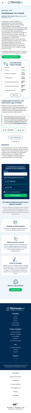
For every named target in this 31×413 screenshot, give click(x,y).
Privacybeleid (15, 373)
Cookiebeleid (15, 380)
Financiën (15, 318)
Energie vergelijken (15, 332)
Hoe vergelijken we (15, 388)
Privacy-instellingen (15, 384)
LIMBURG (23, 70)
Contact (15, 349)
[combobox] (15, 174)
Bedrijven (15, 338)
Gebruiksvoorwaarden (15, 376)
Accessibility (15, 395)
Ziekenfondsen (15, 325)
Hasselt (10, 10)
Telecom (15, 320)
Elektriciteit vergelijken (15, 334)
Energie (15, 316)
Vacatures (15, 351)
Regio (6, 10)
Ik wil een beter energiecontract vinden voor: (14, 177)
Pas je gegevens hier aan (20, 123)
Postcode (6, 171)
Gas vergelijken (15, 336)
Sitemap (15, 391)
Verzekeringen (15, 323)
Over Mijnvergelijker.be (15, 347)
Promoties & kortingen (15, 340)
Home (3, 10)
